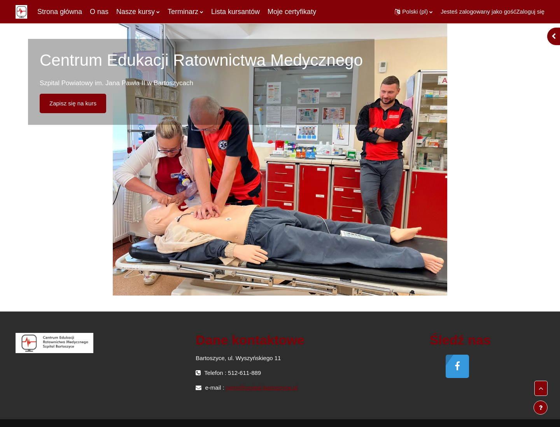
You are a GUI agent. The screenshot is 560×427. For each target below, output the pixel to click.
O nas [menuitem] (99, 12)
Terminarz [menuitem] (183, 12)
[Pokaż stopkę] (541, 408)
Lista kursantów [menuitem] (235, 12)
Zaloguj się (530, 11)
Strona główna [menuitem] (59, 12)
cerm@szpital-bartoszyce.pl (262, 387)
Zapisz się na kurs (72, 103)
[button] (414, 11)
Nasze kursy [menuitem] (135, 12)
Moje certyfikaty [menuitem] (292, 12)
